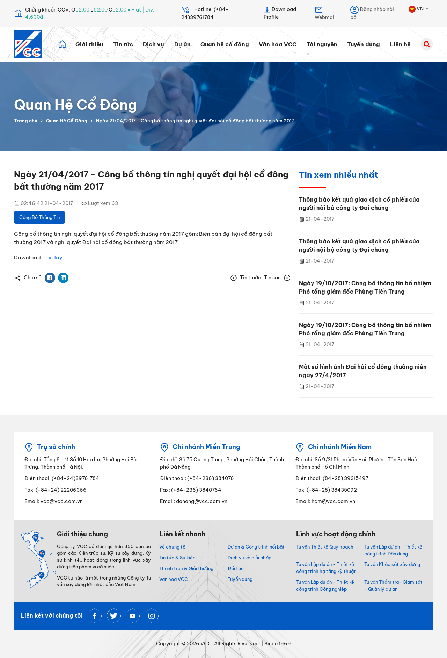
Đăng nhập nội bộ (372, 13)
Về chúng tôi (172, 547)
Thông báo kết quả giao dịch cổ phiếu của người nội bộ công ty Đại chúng (359, 203)
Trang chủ (25, 120)
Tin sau (277, 277)
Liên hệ (400, 44)
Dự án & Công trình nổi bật (256, 547)
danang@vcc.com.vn (201, 501)
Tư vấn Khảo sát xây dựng (392, 564)
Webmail (325, 13)
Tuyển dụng (363, 44)
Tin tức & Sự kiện (177, 557)
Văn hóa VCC (277, 44)
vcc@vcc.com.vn (62, 501)
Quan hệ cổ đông (224, 44)
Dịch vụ (153, 44)
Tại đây (52, 257)
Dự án (182, 44)
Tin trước (245, 277)
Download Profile (280, 13)
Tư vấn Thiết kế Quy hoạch (324, 547)
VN (417, 9)
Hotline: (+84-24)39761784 (205, 13)
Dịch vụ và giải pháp (249, 557)
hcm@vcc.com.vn (333, 501)
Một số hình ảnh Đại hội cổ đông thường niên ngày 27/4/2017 (363, 371)
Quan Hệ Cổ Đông (66, 120)
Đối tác (236, 568)
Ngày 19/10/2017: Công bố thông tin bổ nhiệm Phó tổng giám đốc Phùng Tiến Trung (365, 287)
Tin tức (123, 44)
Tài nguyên (322, 44)
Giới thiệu (89, 44)
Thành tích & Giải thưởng (186, 568)
